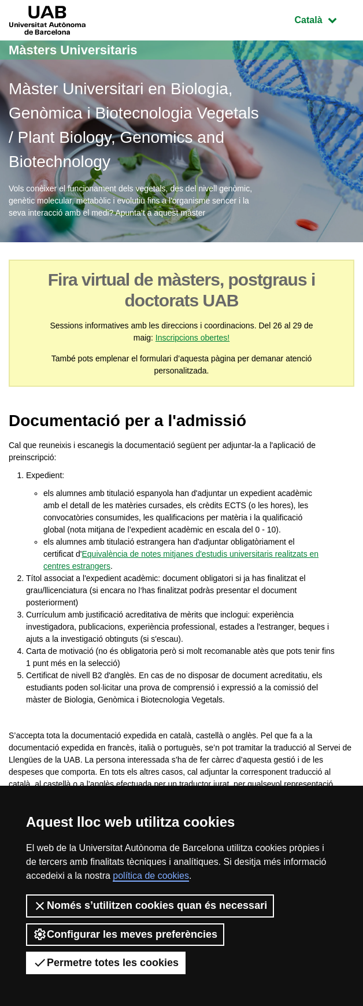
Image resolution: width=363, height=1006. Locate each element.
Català (324, 19)
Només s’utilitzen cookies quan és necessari (150, 906)
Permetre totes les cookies (106, 963)
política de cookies (151, 876)
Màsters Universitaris (73, 50)
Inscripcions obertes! (192, 337)
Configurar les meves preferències (125, 934)
